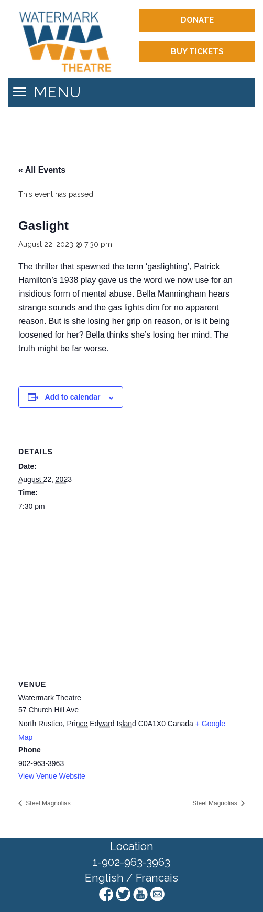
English (104, 877)
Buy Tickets (197, 51)
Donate (197, 20)
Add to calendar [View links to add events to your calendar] (73, 397)
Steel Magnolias (47, 803)
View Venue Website (51, 776)
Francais (157, 877)
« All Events (41, 169)
